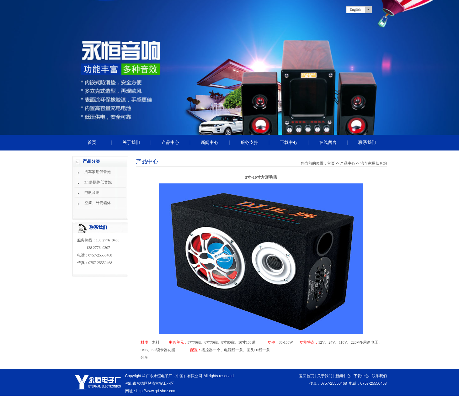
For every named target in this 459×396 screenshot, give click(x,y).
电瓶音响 (91, 192)
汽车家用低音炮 (97, 172)
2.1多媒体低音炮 (98, 182)
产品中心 (170, 142)
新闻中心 (209, 142)
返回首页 (306, 376)
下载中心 (288, 142)
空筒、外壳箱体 (97, 203)
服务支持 (249, 142)
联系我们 (367, 142)
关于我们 (131, 142)
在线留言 (328, 142)
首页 (92, 142)
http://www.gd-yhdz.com (156, 391)
